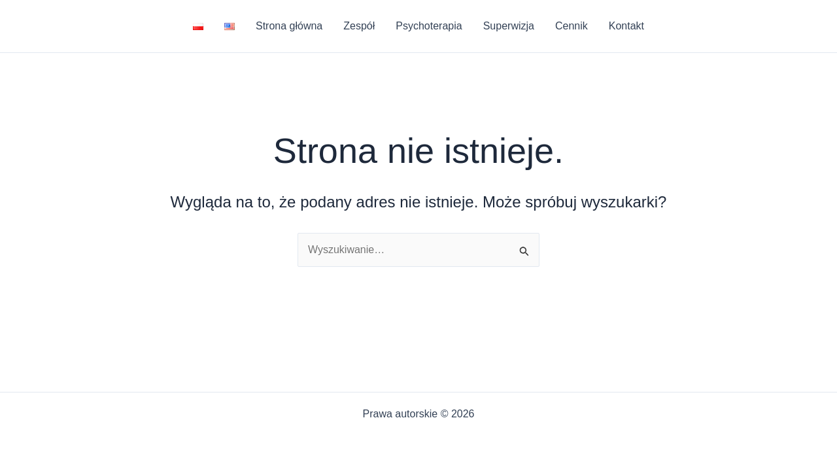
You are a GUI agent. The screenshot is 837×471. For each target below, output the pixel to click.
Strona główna (289, 25)
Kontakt (626, 25)
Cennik (571, 25)
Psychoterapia (429, 25)
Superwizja (508, 25)
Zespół (359, 25)
